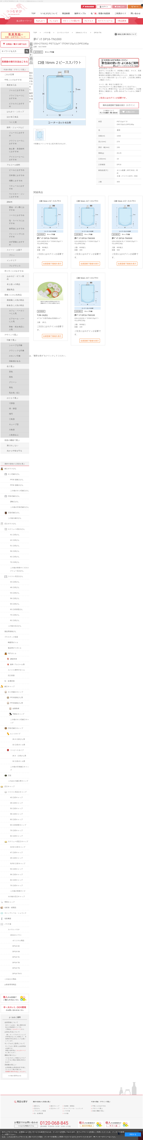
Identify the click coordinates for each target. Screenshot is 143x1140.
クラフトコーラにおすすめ (16, 142)
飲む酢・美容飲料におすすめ (16, 150)
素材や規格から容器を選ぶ (15, 464)
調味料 (9, 202)
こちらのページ (16, 1029)
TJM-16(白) (42, 315)
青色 (11, 387)
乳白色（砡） (15, 393)
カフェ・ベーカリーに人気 (16, 312)
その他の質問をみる (14, 1075)
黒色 (11, 377)
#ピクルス (89, 21)
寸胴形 (12, 403)
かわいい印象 (15, 356)
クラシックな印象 (16, 351)
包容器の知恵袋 (100, 13)
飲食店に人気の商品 (15, 305)
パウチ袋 (67, 1111)
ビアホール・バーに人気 (16, 320)
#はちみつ (40, 21)
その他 (66, 1113)
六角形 (12, 430)
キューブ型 (14, 424)
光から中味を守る (14, 451)
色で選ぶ (10, 366)
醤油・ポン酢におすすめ (16, 208)
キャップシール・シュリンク (73, 1108)
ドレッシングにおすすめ (16, 235)
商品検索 (66, 13)
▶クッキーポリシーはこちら (105, 1137)
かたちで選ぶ (12, 398)
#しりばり (54, 21)
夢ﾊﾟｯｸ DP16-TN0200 (47, 238)
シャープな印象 (16, 345)
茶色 (11, 372)
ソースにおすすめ (16, 215)
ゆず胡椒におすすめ (16, 243)
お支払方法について (12, 1032)
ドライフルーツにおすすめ (16, 97)
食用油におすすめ (16, 229)
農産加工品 (11, 85)
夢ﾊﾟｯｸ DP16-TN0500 (122, 238)
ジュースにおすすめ (16, 134)
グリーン (13, 382)
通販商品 (10, 290)
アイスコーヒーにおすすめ (16, 158)
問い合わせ (135, 13)
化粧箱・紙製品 (69, 1106)
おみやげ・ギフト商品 (15, 277)
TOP (34, 13)
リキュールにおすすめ (16, 187)
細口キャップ (55, 1106)
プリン (12, 255)
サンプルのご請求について (15, 1043)
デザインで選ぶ (11, 335)
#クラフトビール (105, 21)
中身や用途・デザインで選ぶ (15, 70)
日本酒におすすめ (16, 175)
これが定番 (9, 74)
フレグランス (15, 266)
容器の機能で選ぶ (12, 440)
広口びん (37, 1108)
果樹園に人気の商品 (15, 300)
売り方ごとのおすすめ (14, 271)
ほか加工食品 (12, 117)
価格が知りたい (11, 1055)
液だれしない (12, 445)
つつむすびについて (48, 13)
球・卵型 (13, 409)
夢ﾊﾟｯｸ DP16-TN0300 (84, 238)
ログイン (104, 6)
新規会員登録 (88, 6)
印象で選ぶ (11, 340)
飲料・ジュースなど (15, 127)
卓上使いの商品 (13, 284)
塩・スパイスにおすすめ (16, 222)
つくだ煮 (13, 122)
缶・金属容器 (38, 1113)
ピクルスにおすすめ (16, 105)
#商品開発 (122, 21)
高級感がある (15, 361)
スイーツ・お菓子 (14, 250)
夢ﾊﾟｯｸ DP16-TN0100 (84, 315)
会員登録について (11, 1022)
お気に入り (119, 6)
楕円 (11, 414)
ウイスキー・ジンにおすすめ (16, 195)
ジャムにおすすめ (16, 90)
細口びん (37, 1106)
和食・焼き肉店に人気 (16, 328)
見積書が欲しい (11, 1065)
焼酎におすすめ (16, 181)
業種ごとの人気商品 (13, 295)
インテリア (11, 260)
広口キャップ (55, 1108)
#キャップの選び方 (71, 21)
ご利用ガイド (120, 13)
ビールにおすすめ (16, 170)
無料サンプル (80, 13)
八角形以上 (14, 435)
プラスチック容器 (40, 1111)
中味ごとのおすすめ (13, 80)
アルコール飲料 (13, 165)
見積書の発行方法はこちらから (15, 1071)
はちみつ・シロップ (15, 112)
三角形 (12, 419)
